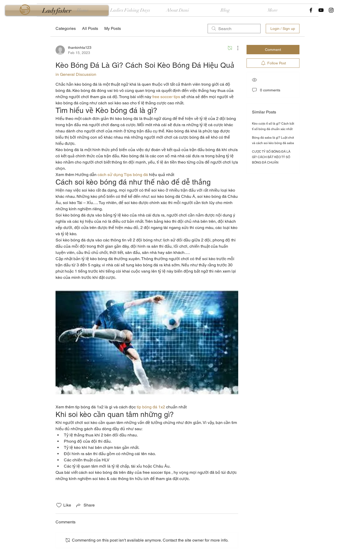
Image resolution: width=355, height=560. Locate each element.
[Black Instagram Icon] (331, 10)
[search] (234, 28)
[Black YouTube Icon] (321, 10)
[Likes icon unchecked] (59, 505)
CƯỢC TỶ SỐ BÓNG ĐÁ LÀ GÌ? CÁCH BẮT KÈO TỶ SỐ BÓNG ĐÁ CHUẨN (271, 157)
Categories (66, 28)
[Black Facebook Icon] (311, 10)
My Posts (112, 28)
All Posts (90, 28)
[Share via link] (85, 505)
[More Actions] (235, 48)
